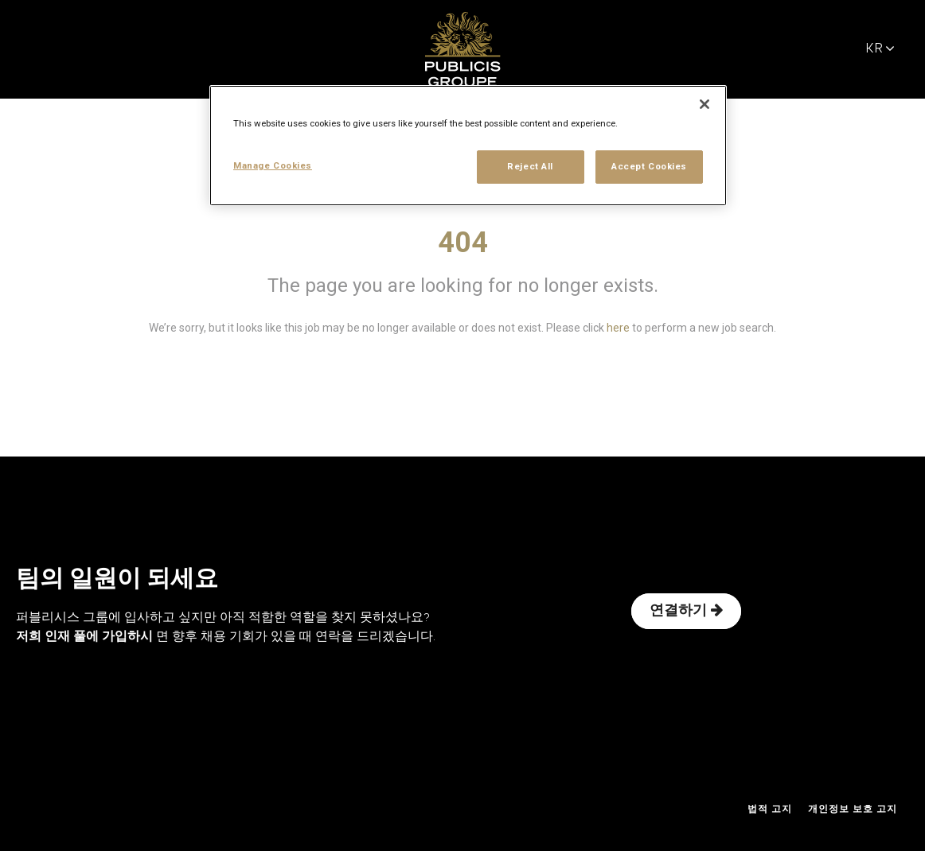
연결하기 (686, 611)
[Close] (704, 104)
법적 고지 (769, 809)
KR (880, 48)
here (618, 327)
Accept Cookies (649, 166)
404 (463, 242)
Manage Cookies (272, 165)
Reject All (530, 166)
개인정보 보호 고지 (852, 809)
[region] (468, 145)
